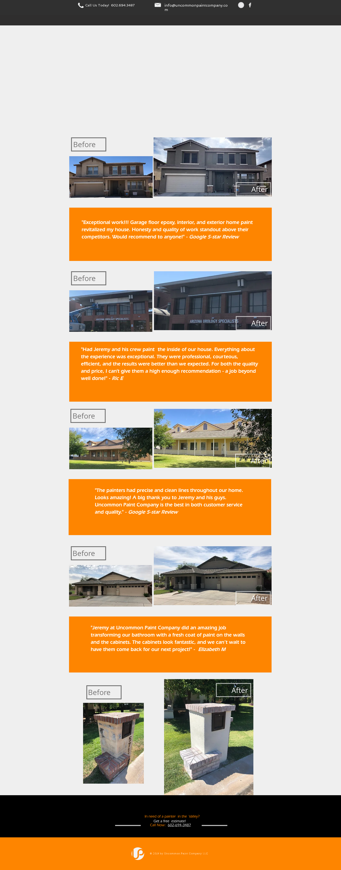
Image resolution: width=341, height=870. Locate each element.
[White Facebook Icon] (250, 5)
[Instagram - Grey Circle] (241, 5)
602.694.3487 (123, 5)
